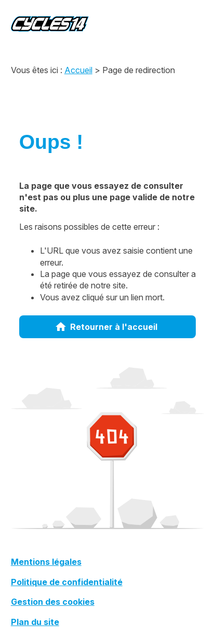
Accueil (78, 70)
